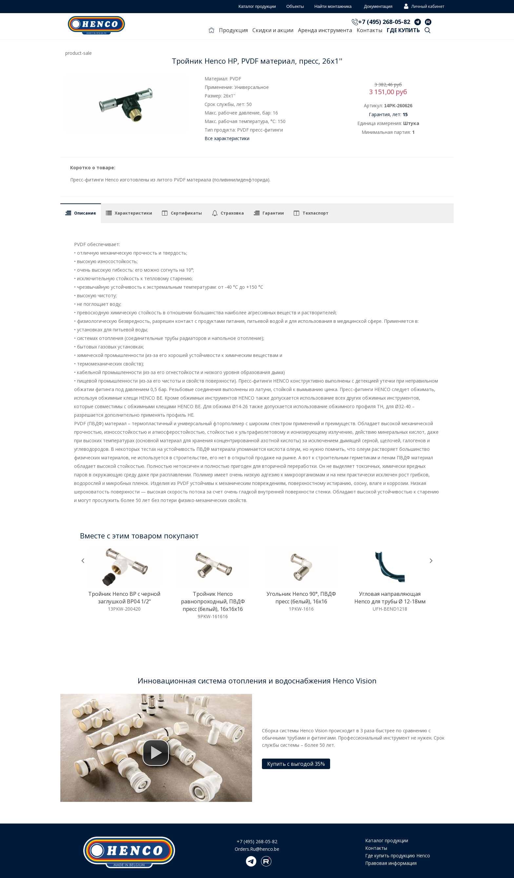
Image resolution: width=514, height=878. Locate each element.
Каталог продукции (386, 840)
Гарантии (273, 213)
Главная (211, 31)
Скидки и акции (272, 30)
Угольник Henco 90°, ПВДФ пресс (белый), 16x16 (301, 597)
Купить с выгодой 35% (296, 763)
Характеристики (133, 213)
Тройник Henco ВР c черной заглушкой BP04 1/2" (124, 597)
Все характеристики (227, 138)
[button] (156, 753)
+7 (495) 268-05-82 (384, 22)
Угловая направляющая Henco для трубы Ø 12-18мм (389, 597)
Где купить (403, 30)
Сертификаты (186, 213)
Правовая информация (391, 863)
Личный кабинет (423, 7)
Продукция (233, 30)
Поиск (427, 31)
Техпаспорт (315, 213)
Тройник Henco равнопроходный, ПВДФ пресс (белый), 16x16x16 (213, 601)
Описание (85, 213)
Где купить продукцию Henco (397, 855)
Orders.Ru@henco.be (257, 849)
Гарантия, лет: (388, 114)
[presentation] (83, 561)
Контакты (369, 30)
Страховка (232, 213)
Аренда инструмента (325, 30)
